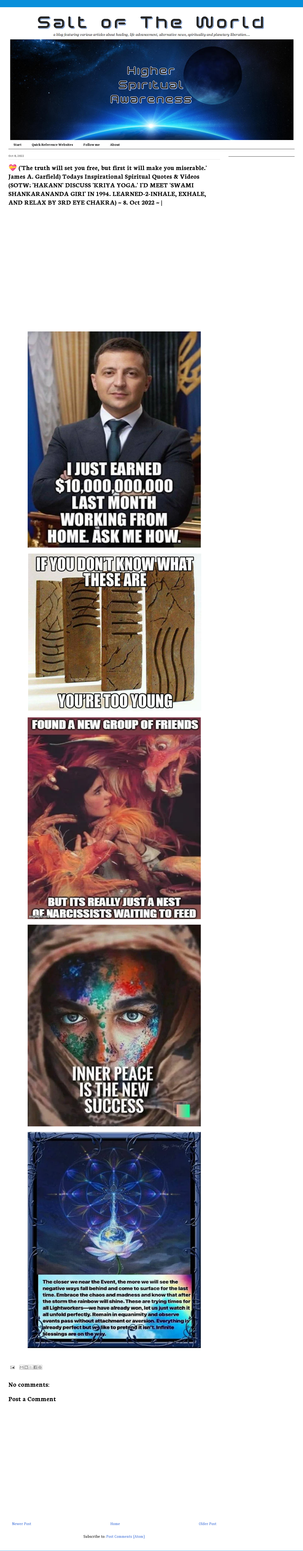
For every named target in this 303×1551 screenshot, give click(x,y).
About (115, 145)
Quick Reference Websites (52, 145)
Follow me (91, 145)
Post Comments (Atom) (125, 1537)
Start (17, 145)
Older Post (207, 1524)
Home (115, 1524)
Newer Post (21, 1524)
